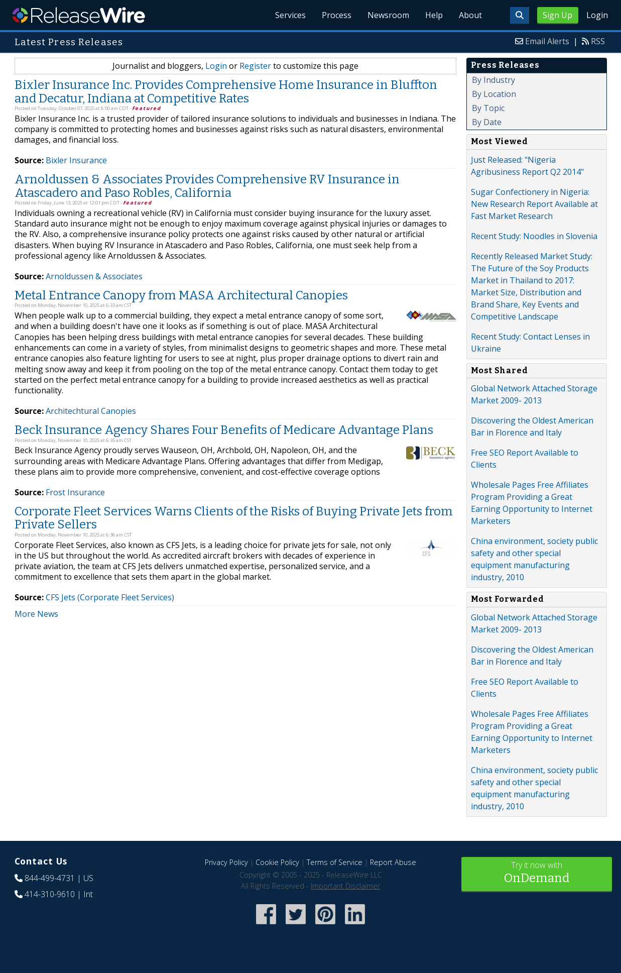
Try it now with (536, 873)
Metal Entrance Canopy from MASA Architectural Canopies (181, 295)
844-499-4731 (50, 878)
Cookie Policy (277, 862)
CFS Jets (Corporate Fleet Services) (110, 597)
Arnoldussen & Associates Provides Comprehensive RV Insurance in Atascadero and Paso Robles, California (207, 185)
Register (255, 65)
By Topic (488, 108)
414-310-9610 (50, 894)
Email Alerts (547, 41)
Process (336, 15)
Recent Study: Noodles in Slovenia (534, 236)
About (470, 15)
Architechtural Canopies (91, 410)
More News (36, 613)
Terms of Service (334, 862)
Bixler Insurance (76, 160)
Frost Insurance (75, 492)
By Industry (493, 79)
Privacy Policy (226, 862)
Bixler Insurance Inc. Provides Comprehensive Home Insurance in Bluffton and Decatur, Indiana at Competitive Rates (226, 91)
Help (434, 15)
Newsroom (388, 15)
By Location (494, 93)
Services (290, 15)
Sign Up (557, 15)
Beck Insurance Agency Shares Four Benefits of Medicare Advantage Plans (224, 430)
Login (597, 15)
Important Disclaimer (345, 886)
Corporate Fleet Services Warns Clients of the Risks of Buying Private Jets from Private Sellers (234, 517)
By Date (487, 122)
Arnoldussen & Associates (94, 276)
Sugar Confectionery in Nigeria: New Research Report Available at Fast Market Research (534, 204)
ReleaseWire (79, 15)
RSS (598, 41)
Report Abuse (393, 862)
